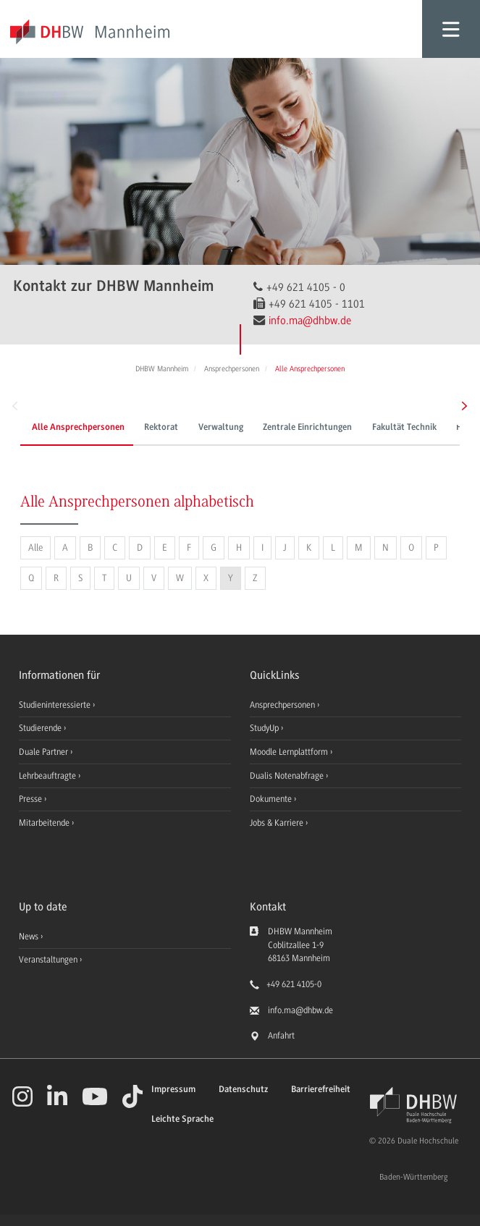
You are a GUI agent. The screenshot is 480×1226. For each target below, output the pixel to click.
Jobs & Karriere (278, 823)
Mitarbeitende (45, 823)
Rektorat (161, 427)
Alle (35, 547)
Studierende (41, 728)
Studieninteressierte (56, 705)
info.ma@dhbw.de (310, 320)
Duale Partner (44, 752)
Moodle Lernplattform (290, 752)
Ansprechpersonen (283, 705)
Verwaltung (220, 427)
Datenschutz (243, 1089)
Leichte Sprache (182, 1119)
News (28, 936)
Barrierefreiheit (320, 1089)
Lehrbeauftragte (48, 776)
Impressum (173, 1089)
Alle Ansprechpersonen (78, 427)
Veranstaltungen (48, 960)
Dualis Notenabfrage (288, 776)
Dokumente (272, 799)
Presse (31, 799)
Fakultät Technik (404, 427)
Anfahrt (281, 1036)
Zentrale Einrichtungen (307, 427)
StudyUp (265, 728)
